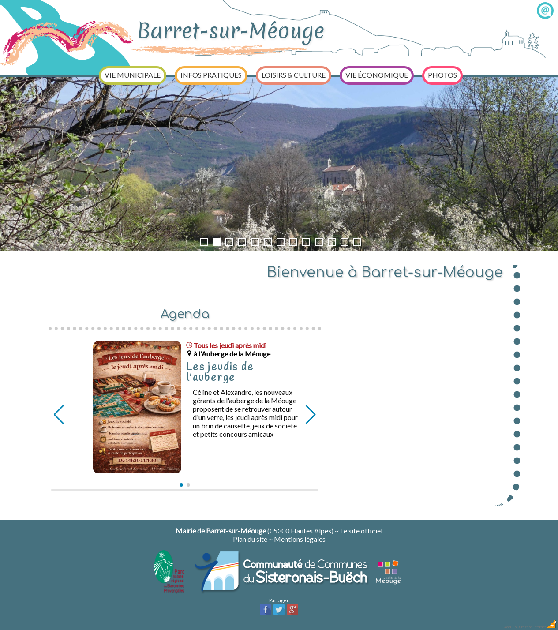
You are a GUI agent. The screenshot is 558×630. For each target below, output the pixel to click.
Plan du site (250, 539)
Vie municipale (133, 75)
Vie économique (376, 75)
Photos (442, 75)
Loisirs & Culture (294, 75)
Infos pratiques (211, 75)
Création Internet (538, 627)
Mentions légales (300, 539)
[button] (181, 485)
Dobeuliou (510, 627)
